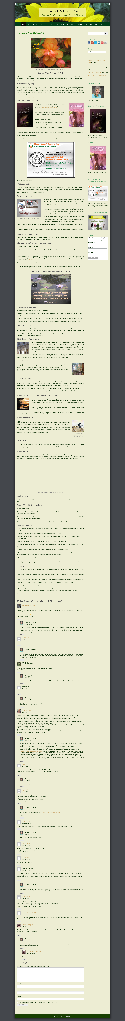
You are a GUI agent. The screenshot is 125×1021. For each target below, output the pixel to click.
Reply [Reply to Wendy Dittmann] (19, 672)
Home (24, 24)
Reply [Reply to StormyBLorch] (19, 854)
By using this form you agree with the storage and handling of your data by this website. (39, 1002)
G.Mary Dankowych (28, 605)
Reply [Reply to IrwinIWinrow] (19, 909)
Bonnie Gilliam (27, 710)
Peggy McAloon (53, 24)
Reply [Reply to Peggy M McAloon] (21, 634)
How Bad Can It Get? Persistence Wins (97, 75)
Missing (38, 97)
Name (19, 984)
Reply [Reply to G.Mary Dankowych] (19, 619)
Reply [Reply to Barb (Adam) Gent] (19, 880)
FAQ (86, 24)
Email (18, 990)
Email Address (92, 242)
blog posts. (30, 259)
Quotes (80, 24)
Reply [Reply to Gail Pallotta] (19, 645)
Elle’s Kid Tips (71, 24)
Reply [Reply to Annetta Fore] (19, 694)
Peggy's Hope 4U (62, 11)
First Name (90, 247)
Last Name (90, 252)
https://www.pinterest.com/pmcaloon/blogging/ (50, 812)
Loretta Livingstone (28, 925)
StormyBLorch (26, 843)
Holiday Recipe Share (93, 65)
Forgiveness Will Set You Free (94, 72)
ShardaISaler (26, 857)
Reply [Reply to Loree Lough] (19, 829)
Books (35, 24)
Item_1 (24, 765)
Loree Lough (26, 821)
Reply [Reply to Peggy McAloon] (21, 659)
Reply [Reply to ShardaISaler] (19, 865)
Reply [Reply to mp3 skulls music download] (19, 803)
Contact (42, 24)
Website (19, 996)
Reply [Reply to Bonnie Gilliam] (19, 735)
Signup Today (94, 24)
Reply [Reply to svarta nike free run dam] (19, 921)
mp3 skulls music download (30, 790)
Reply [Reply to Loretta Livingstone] (19, 935)
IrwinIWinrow (26, 896)
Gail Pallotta (26, 638)
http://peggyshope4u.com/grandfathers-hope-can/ (31, 751)
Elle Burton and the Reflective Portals (26, 97)
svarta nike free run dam (29, 912)
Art (102, 24)
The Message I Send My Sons (94, 68)
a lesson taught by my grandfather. (48, 107)
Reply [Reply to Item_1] (19, 775)
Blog (29, 24)
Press (62, 24)
